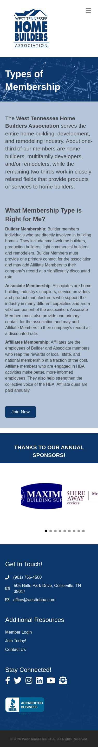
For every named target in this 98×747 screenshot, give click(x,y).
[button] (20, 412)
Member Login (18, 632)
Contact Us (15, 649)
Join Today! (15, 641)
